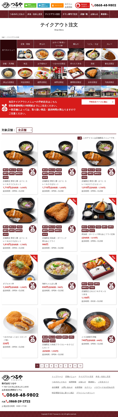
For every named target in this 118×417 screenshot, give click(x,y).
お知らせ (94, 14)
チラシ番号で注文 (70, 14)
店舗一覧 (84, 14)
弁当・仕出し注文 (34, 14)
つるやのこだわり (17, 14)
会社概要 (55, 387)
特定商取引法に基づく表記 (63, 393)
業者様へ (104, 14)
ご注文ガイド (103, 382)
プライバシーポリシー (85, 393)
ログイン (68, 4)
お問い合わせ (67, 387)
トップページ (57, 376)
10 (80, 366)
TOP (3, 37)
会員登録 (68, 7)
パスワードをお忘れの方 (104, 387)
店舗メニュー (70, 376)
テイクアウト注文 (52, 14)
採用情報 (72, 382)
